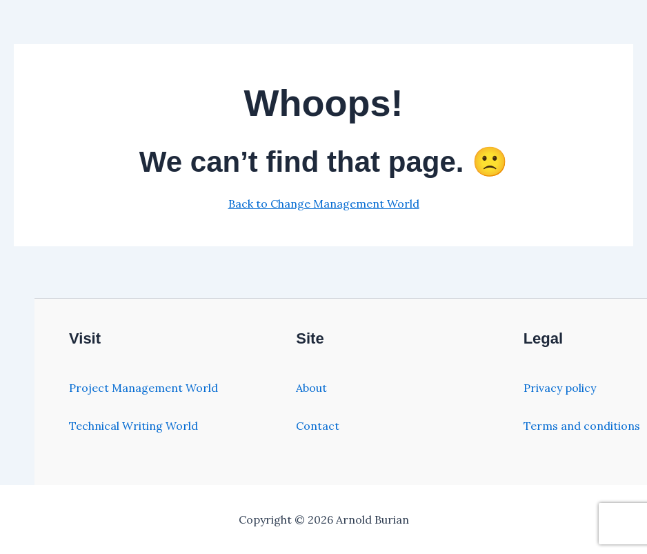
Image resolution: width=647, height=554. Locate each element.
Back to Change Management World (323, 203)
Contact (317, 426)
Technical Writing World (133, 426)
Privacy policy (560, 388)
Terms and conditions (582, 426)
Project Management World (143, 388)
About (311, 388)
